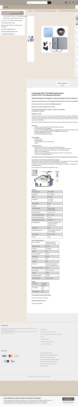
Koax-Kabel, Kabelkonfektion (8, 29)
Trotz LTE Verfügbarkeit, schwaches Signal (49, 359)
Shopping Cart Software (33, 376)
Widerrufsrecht (45, 339)
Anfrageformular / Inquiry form (49, 331)
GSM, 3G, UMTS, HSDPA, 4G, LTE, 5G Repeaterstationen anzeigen (13, 16)
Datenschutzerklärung (42, 403)
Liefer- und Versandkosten (48, 341)
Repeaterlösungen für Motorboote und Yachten (13, 18)
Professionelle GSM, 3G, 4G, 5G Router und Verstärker (11, 26)
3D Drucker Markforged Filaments (9, 31)
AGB (43, 336)
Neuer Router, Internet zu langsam (47, 357)
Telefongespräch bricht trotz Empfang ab (49, 355)
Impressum (44, 329)
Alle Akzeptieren (68, 399)
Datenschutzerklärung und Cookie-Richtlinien (52, 334)
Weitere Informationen (68, 402)
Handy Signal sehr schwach (46, 353)
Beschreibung (62, 83)
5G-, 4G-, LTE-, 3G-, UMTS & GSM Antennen (11, 20)
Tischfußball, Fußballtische (8, 34)
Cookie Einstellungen (46, 344)
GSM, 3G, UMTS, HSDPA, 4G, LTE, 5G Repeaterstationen (10, 13)
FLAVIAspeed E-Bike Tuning (8, 23)
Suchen (6, 7)
